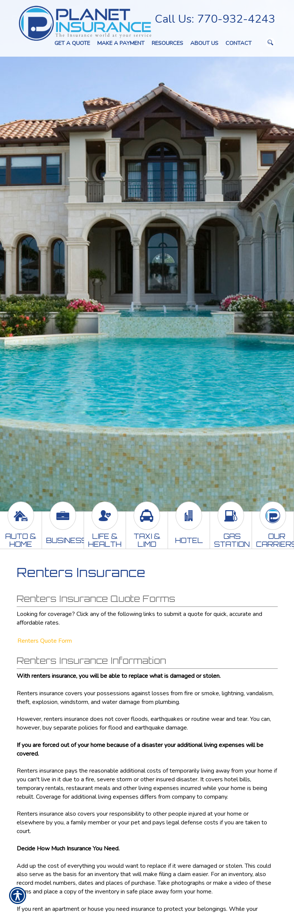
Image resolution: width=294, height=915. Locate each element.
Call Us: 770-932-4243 (215, 19)
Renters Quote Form (44, 641)
